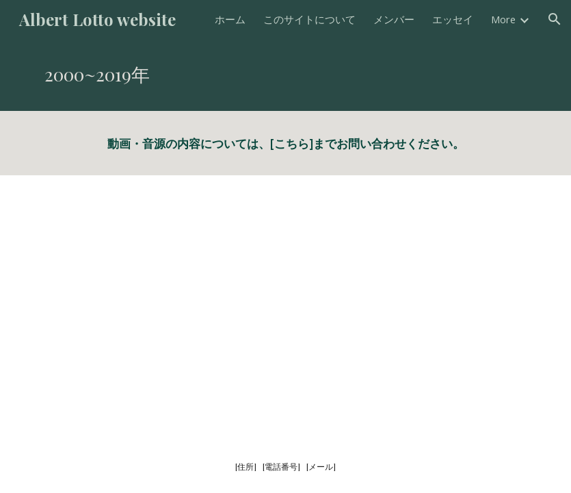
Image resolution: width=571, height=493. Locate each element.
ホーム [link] (230, 19)
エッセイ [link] (452, 19)
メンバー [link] (393, 19)
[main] (285, 74)
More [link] (503, 19)
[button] (554, 19)
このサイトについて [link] (309, 19)
